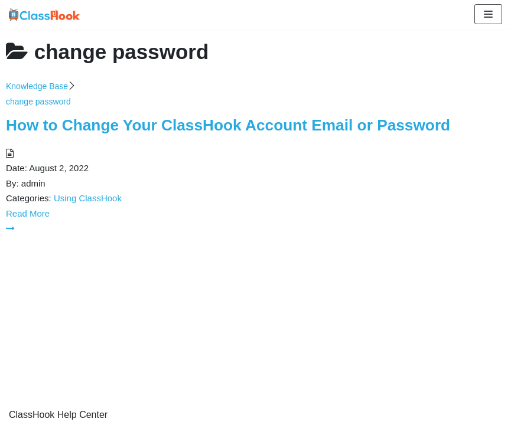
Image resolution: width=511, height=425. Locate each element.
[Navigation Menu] (488, 14)
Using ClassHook (88, 198)
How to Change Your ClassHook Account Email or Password (228, 125)
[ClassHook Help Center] (44, 14)
